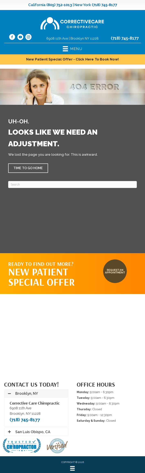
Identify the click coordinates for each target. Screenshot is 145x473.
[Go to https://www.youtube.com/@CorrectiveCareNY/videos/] (20, 37)
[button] (28, 168)
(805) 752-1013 (59, 5)
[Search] (72, 184)
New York (82, 5)
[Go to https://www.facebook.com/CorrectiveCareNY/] (12, 37)
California (37, 5)
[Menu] (72, 468)
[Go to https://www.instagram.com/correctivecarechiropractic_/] (28, 37)
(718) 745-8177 (104, 5)
